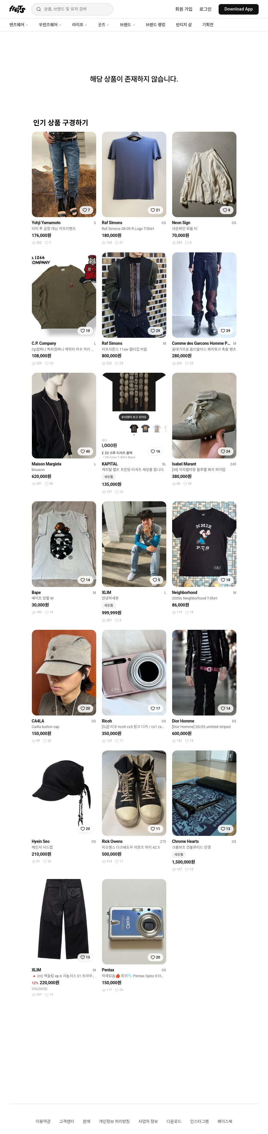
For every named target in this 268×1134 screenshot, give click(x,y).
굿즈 (103, 24)
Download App (238, 9)
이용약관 (43, 1121)
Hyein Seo (41, 841)
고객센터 (66, 1121)
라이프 (79, 24)
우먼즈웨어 (50, 24)
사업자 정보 (148, 1121)
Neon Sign (181, 222)
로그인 (206, 9)
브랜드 (127, 24)
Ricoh (107, 721)
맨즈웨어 (18, 24)
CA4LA (38, 721)
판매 (86, 1121)
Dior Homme (183, 721)
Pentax (108, 970)
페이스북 (224, 1121)
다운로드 (174, 1121)
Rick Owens (112, 841)
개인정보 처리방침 (114, 1121)
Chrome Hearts (185, 841)
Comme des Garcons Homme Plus (201, 343)
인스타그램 (199, 1121)
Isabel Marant (184, 464)
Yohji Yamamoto (46, 222)
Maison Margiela (46, 464)
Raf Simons (112, 222)
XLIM (106, 592)
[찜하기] (86, 210)
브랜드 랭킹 (155, 24)
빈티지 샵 (184, 24)
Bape (36, 592)
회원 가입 (184, 9)
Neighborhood (184, 592)
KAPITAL (110, 464)
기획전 (207, 24)
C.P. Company (44, 343)
